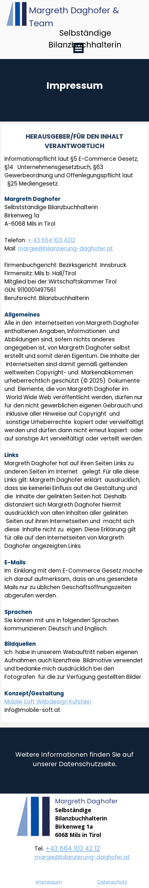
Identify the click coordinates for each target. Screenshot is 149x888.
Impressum (48, 882)
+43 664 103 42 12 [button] (73, 848)
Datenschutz (112, 882)
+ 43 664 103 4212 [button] (51, 240)
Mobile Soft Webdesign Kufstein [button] (47, 702)
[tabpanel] (74, 98)
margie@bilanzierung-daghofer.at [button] (65, 249)
